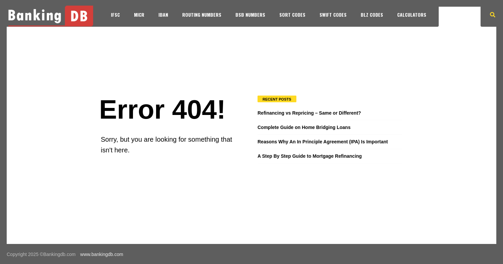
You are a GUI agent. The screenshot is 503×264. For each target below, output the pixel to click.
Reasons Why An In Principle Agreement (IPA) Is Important (323, 141)
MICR (139, 14)
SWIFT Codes (333, 14)
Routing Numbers (201, 14)
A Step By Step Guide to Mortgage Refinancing (310, 156)
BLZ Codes (372, 14)
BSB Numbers (250, 14)
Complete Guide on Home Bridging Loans (304, 127)
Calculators (411, 14)
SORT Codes (292, 14)
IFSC (115, 14)
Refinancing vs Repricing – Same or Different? (309, 113)
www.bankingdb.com (101, 254)
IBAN (163, 14)
